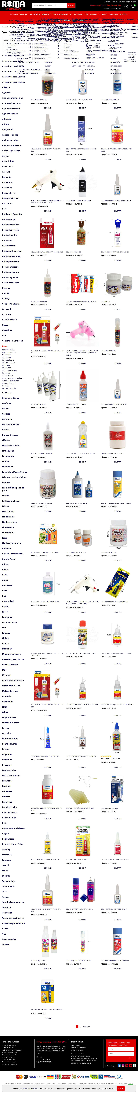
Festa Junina (8, 511)
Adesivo (6, 87)
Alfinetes (6, 119)
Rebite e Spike (9, 817)
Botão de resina (9, 235)
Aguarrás (6, 92)
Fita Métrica (8, 527)
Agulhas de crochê (11, 108)
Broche (5, 293)
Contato (39, 1057)
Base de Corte (8, 193)
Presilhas (6, 786)
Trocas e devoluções (43, 1059)
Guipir (5, 580)
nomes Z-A (132, 57)
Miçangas (6, 675)
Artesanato (35, 14)
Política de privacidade (78, 1048)
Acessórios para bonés (13, 66)
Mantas (5, 643)
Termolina (7, 912)
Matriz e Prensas (10, 664)
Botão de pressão (10, 230)
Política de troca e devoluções (12, 1050)
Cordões (78, 14)
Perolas (5, 749)
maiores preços (130, 61)
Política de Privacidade (31, 1088)
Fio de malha (8, 516)
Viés (4, 934)
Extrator (6, 482)
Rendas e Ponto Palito (12, 844)
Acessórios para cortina (13, 82)
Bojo (4, 208)
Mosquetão (7, 701)
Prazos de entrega (8, 1057)
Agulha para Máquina (12, 98)
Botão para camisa (11, 256)
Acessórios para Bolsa (12, 61)
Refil (4, 823)
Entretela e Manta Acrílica (14, 472)
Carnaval (6, 309)
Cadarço (6, 298)
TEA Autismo (8, 886)
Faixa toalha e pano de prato (13, 489)
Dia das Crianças (10, 435)
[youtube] (126, 1066)
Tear (4, 891)
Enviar (130, 1058)
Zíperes (81, 20)
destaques (132, 53)
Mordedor (7, 696)
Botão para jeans (10, 267)
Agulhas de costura (11, 103)
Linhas (5, 638)
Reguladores (8, 839)
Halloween (7, 585)
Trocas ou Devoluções (9, 1052)
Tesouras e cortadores (13, 918)
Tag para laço (8, 881)
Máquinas (7, 648)
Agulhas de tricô (10, 113)
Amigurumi (7, 129)
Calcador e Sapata (10, 303)
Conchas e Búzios (10, 398)
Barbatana (7, 182)
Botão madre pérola (11, 251)
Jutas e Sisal (8, 601)
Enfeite (5, 461)
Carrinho (6, 314)
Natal (5, 707)
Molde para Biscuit (11, 685)
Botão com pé (8, 219)
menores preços (130, 59)
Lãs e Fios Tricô (9, 622)
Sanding (124, 14)
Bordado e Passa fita (63, 14)
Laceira (93, 14)
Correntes (7, 419)
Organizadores (9, 717)
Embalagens (8, 450)
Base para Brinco (10, 198)
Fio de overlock (9, 522)
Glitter (5, 564)
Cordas (5, 408)
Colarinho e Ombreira (12, 340)
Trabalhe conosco (77, 1050)
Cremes (5, 429)
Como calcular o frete (9, 1055)
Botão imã (7, 240)
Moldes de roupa (10, 691)
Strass (5, 870)
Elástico (6, 440)
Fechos (5, 495)
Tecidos (5, 897)
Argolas (5, 156)
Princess (103, 14)
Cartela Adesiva (9, 319)
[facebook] (119, 1066)
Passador (6, 733)
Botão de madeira (10, 224)
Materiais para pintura (13, 659)
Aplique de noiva (10, 140)
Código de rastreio (8, 1059)
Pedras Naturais (10, 738)
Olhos (5, 712)
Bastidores (7, 203)
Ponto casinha (9, 770)
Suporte (6, 875)
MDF (4, 670)
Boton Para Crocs (10, 282)
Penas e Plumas (9, 743)
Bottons (6, 288)
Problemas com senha (9, 1064)
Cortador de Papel (11, 424)
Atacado (6, 171)
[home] (13, 5)
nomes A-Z (132, 55)
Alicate (5, 124)
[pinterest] (130, 1066)
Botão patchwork (10, 272)
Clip (4, 335)
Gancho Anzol (8, 559)
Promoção (113, 14)
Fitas (86, 14)
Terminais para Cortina (13, 902)
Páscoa (5, 728)
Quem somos (75, 1045)
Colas (4, 346)
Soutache (6, 860)
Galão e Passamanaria (13, 553)
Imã (4, 596)
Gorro (5, 575)
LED (4, 627)
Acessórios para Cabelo (13, 71)
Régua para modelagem (13, 828)
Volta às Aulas (9, 939)
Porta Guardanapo (11, 775)
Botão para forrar (10, 261)
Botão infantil (9, 245)
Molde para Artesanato (13, 680)
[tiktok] (134, 1066)
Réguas (5, 833)
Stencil (5, 865)
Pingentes (7, 754)
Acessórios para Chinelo (13, 76)
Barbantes (46, 14)
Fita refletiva (8, 532)
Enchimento (8, 456)
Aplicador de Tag (10, 135)
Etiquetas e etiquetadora (14, 477)
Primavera (7, 791)
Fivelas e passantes (11, 543)
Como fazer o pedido (9, 1045)
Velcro (5, 928)
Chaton (5, 325)
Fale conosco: (52, 1042)
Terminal (6, 907)
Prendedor (7, 780)
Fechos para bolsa (10, 501)
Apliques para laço (18, 14)
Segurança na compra (44, 1062)
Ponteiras (6, 765)
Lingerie (6, 633)
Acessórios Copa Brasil (13, 55)
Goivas (5, 569)
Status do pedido (8, 1048)
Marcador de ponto (11, 654)
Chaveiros (7, 330)
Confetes (6, 403)
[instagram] (123, 1066)
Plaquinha (7, 759)
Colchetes (7, 392)
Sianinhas (7, 854)
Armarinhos (8, 161)
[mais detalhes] (47, 108)
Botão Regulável (10, 277)
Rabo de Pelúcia (9, 812)
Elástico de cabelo (10, 445)
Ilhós (4, 590)
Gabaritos (7, 548)
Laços (5, 611)
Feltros (5, 506)
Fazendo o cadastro (8, 1062)
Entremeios (7, 466)
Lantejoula (7, 617)
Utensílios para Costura (65, 20)
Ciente (120, 1088)
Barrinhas (7, 187)
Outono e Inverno (10, 722)
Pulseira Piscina (9, 807)
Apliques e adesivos (11, 145)
